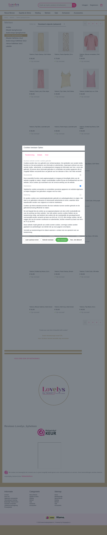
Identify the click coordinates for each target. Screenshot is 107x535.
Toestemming (29, 159)
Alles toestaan (61, 244)
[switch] (80, 179)
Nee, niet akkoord (76, 244)
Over (46, 159)
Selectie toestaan (48, 244)
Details (39, 159)
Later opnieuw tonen (32, 244)
